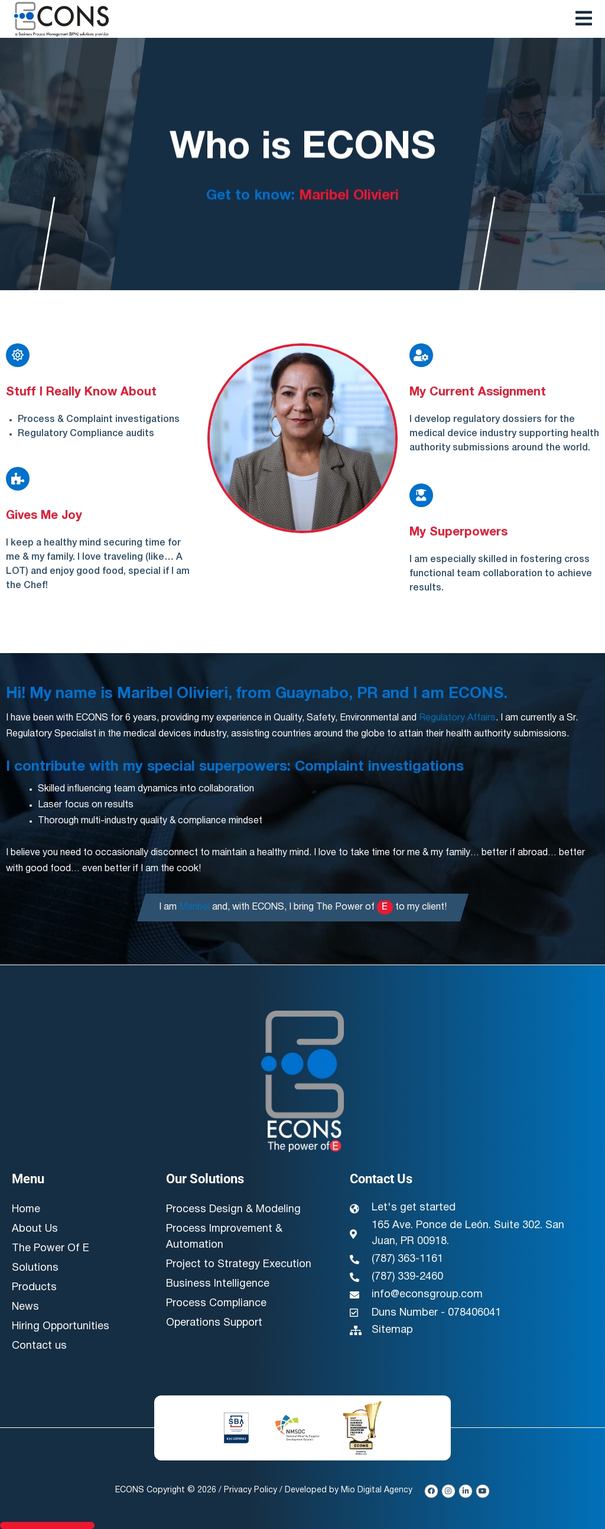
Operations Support (215, 1324)
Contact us (39, 1347)
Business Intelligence (217, 1285)
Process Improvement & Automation (225, 1238)
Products (34, 1288)
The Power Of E (50, 1249)
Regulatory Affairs (457, 718)
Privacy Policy (250, 1490)
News (25, 1308)
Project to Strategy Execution (238, 1265)
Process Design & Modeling (233, 1210)
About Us (35, 1230)
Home (26, 1210)
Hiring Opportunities (61, 1327)
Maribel (194, 907)
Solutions (35, 1269)
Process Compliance (217, 1304)
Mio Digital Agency (376, 1490)
